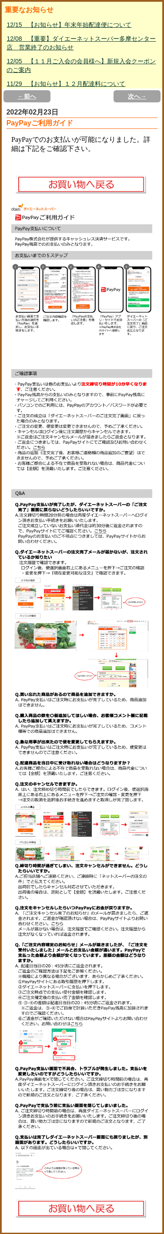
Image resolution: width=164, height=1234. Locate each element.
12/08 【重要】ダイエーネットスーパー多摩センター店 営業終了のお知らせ (81, 43)
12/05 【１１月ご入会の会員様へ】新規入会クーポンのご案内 (81, 65)
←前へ (27, 96)
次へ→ (137, 96)
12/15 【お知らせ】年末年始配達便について (69, 24)
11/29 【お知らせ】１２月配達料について (66, 83)
